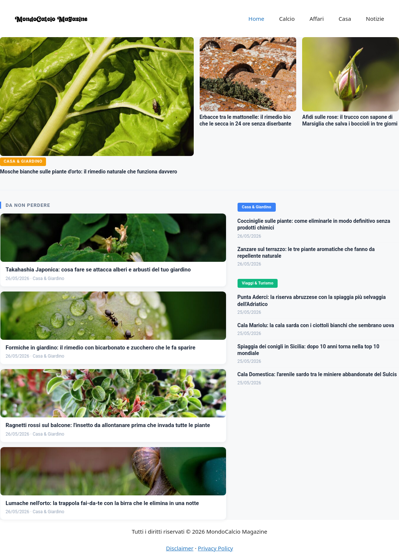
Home (256, 18)
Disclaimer (179, 548)
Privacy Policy (215, 548)
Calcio (287, 18)
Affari (317, 18)
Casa (345, 18)
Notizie (375, 18)
